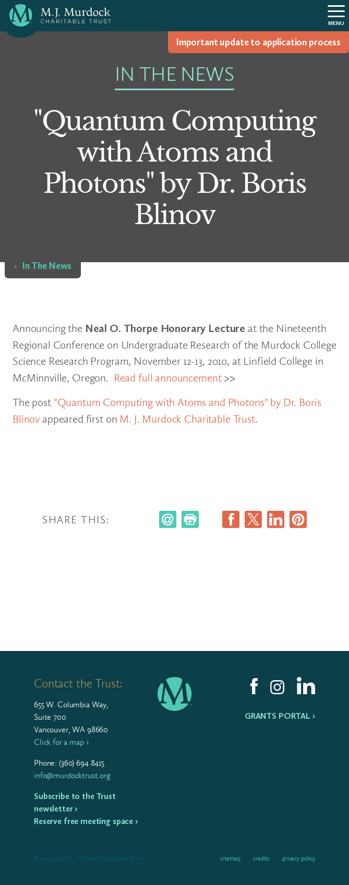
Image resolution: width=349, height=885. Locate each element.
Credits (261, 858)
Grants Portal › (280, 716)
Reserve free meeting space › (86, 821)
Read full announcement (168, 377)
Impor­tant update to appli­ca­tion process (258, 42)
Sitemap (230, 858)
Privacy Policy (298, 858)
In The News (46, 266)
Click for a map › (61, 742)
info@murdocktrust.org (72, 775)
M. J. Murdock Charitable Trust (187, 418)
